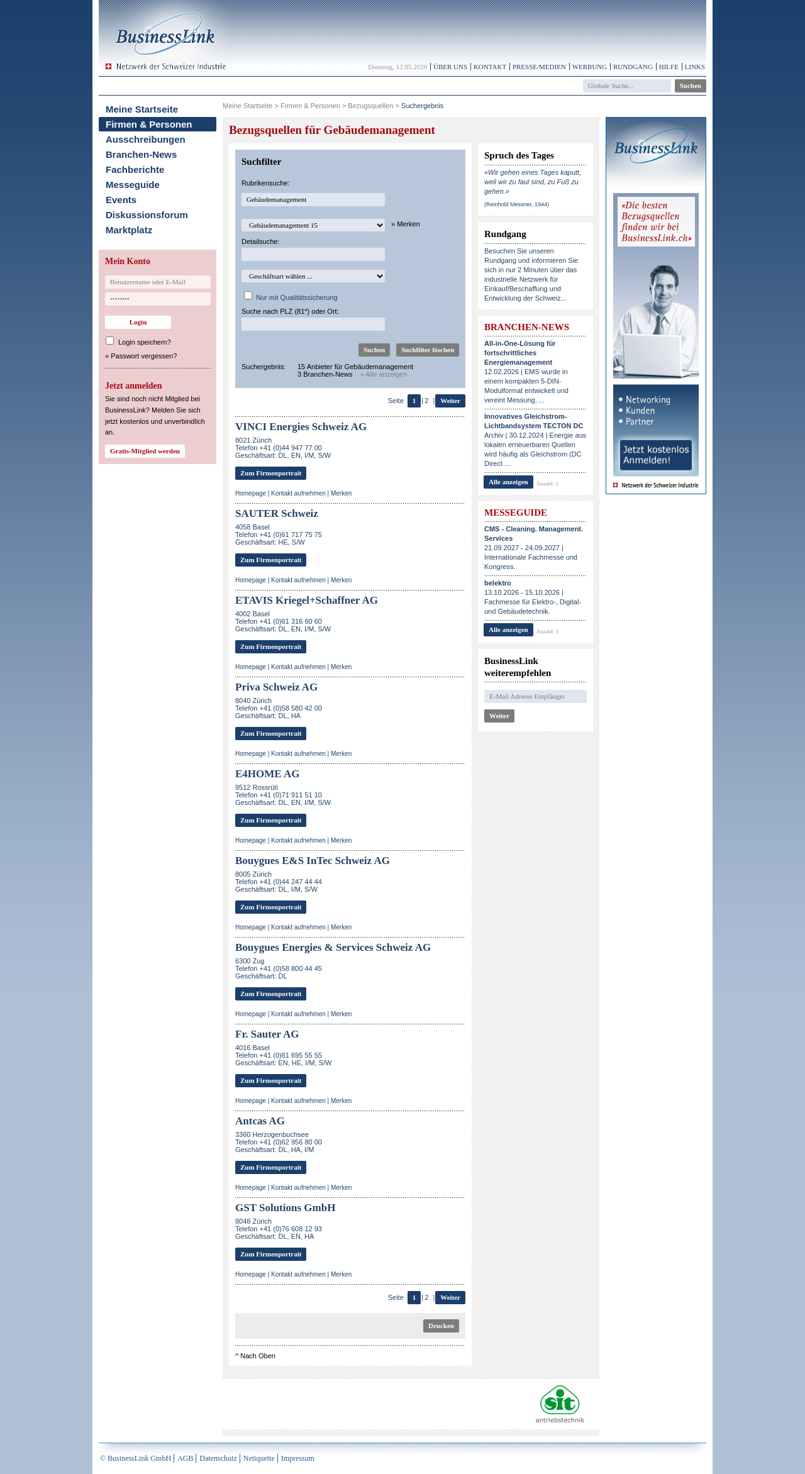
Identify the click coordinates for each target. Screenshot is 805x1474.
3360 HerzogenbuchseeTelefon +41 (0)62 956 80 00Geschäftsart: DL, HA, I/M (278, 1142)
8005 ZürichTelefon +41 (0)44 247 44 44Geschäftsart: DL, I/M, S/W (278, 881)
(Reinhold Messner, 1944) (516, 204)
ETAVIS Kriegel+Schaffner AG (306, 600)
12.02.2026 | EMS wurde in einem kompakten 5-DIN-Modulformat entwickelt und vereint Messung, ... (526, 372)
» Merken (405, 224)
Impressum (297, 1458)
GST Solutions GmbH (285, 1208)
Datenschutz (217, 1458)
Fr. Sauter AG (267, 1034)
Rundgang (633, 66)
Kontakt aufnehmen (298, 493)
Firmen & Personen (149, 124)
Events (121, 199)
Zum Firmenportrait (270, 473)
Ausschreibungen (146, 139)
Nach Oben (257, 1356)
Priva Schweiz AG (276, 687)
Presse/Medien (539, 66)
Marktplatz (129, 229)
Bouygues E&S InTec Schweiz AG (312, 861)
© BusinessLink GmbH (135, 1458)
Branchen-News (141, 154)
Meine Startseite (142, 109)
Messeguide (133, 184)
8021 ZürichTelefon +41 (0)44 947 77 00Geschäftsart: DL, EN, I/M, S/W (283, 447)
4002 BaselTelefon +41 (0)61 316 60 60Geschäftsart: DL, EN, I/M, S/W (283, 621)
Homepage (250, 493)
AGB (185, 1458)
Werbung (590, 66)
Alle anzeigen (508, 481)
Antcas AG (260, 1121)
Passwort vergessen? (144, 356)
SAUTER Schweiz (276, 513)
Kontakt (490, 66)
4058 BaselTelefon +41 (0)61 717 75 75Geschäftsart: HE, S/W (278, 534)
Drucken (441, 1325)
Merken (341, 493)
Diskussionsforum (147, 214)
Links (695, 66)
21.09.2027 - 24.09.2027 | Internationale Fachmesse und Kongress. (533, 547)
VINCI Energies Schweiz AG (301, 427)
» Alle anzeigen (384, 374)
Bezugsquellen (370, 105)
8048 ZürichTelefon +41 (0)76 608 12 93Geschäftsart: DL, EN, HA (278, 1228)
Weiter (450, 400)
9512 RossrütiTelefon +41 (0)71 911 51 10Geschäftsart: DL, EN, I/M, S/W (283, 795)
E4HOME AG (267, 774)
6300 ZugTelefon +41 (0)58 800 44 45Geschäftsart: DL (278, 968)
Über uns (450, 66)
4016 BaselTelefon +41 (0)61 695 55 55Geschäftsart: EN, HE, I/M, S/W (283, 1055)
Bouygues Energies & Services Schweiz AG (333, 947)
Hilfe (669, 66)
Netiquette (259, 1458)
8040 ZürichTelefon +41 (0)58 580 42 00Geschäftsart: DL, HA (278, 708)
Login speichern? (144, 342)
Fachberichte (135, 169)
